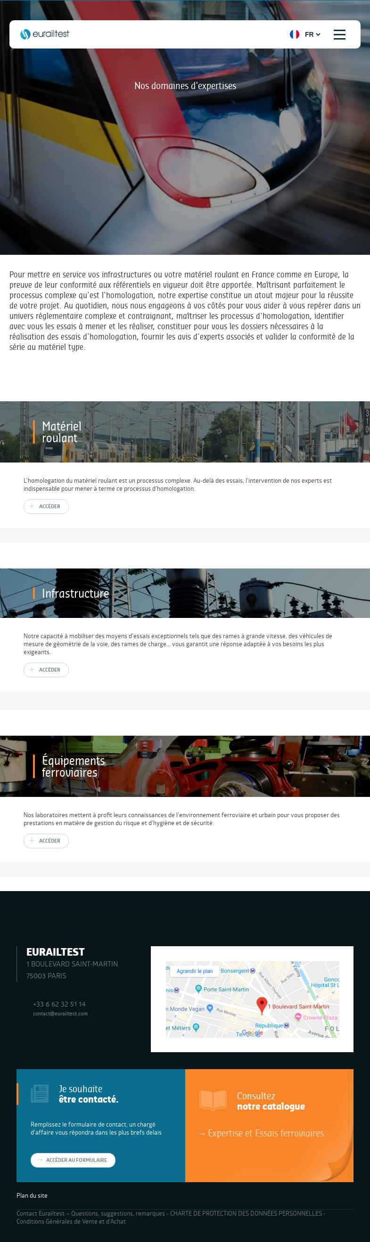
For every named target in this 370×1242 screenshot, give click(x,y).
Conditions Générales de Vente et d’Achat (71, 1221)
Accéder (49, 506)
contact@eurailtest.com (60, 1013)
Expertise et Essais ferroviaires (266, 1133)
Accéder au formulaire (76, 1160)
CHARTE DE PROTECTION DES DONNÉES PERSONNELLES (246, 1213)
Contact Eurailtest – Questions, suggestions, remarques (90, 1213)
